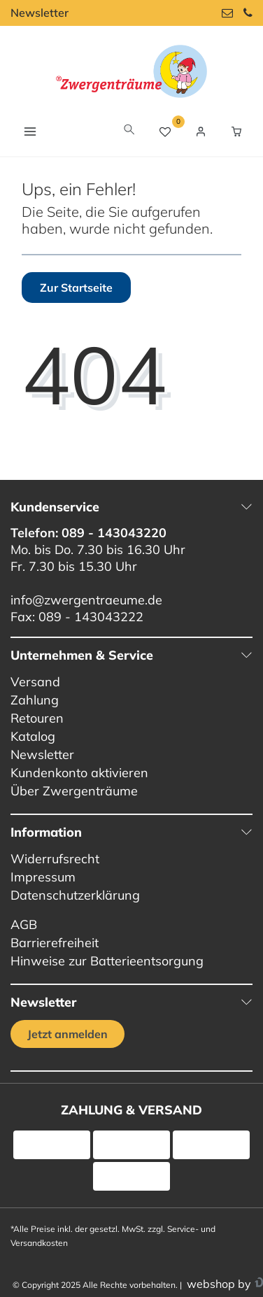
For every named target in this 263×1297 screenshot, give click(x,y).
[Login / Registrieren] (200, 131)
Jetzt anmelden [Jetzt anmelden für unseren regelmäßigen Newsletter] (67, 1034)
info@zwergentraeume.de (86, 600)
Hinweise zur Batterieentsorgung (107, 961)
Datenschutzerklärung (75, 895)
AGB (23, 924)
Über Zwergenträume (74, 791)
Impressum (43, 877)
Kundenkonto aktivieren (79, 773)
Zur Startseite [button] (76, 288)
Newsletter (39, 13)
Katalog (32, 736)
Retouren (37, 718)
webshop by (217, 1284)
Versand (35, 682)
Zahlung (34, 700)
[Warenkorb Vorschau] (236, 131)
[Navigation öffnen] (29, 131)
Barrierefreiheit (54, 943)
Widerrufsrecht (54, 859)
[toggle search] (129, 131)
